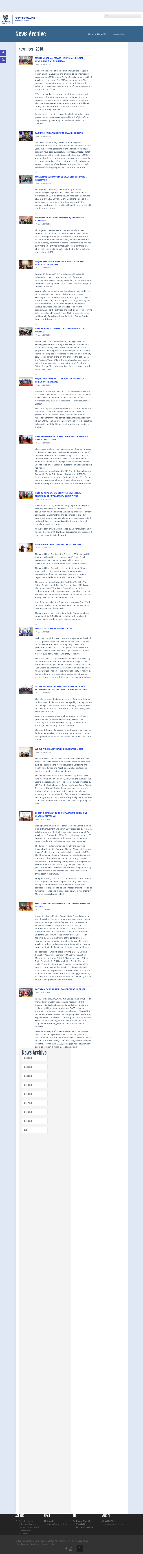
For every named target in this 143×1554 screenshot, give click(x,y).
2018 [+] (28, 1094)
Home (91, 34)
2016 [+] (28, 1112)
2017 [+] (28, 1103)
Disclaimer (35, 1544)
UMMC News (103, 34)
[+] (25, 1130)
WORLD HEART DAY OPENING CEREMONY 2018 (58, 544)
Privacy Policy (81, 1540)
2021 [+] (28, 1067)
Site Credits (22, 1544)
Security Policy (48, 1544)
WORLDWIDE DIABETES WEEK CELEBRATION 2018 (59, 749)
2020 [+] (28, 1076)
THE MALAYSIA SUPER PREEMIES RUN (53, 628)
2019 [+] (28, 1085)
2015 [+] (28, 1121)
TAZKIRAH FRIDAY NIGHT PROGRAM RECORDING (59, 132)
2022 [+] (28, 1058)
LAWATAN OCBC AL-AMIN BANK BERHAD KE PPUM (60, 989)
